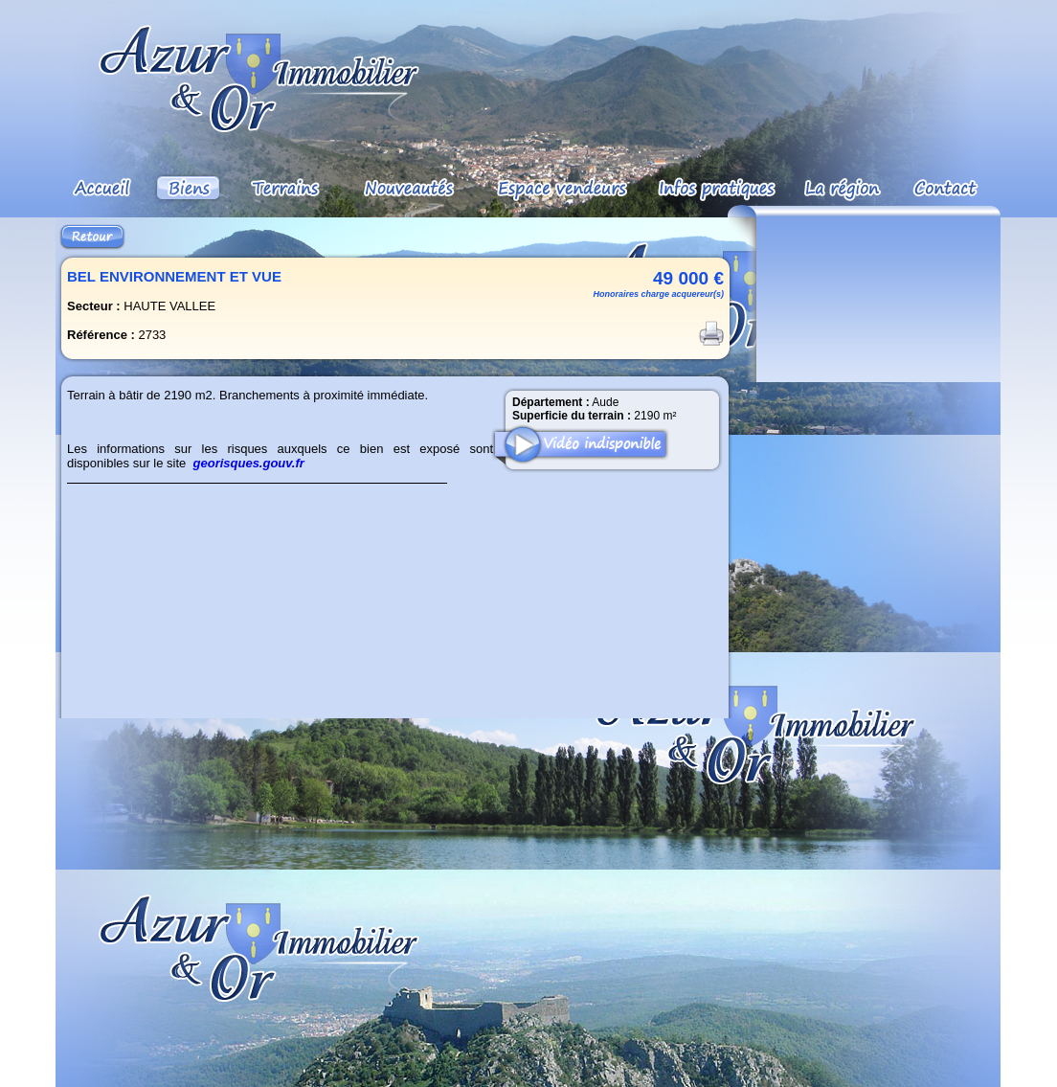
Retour (92, 237)
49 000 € (688, 278)
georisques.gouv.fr (248, 463)
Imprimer (711, 333)
